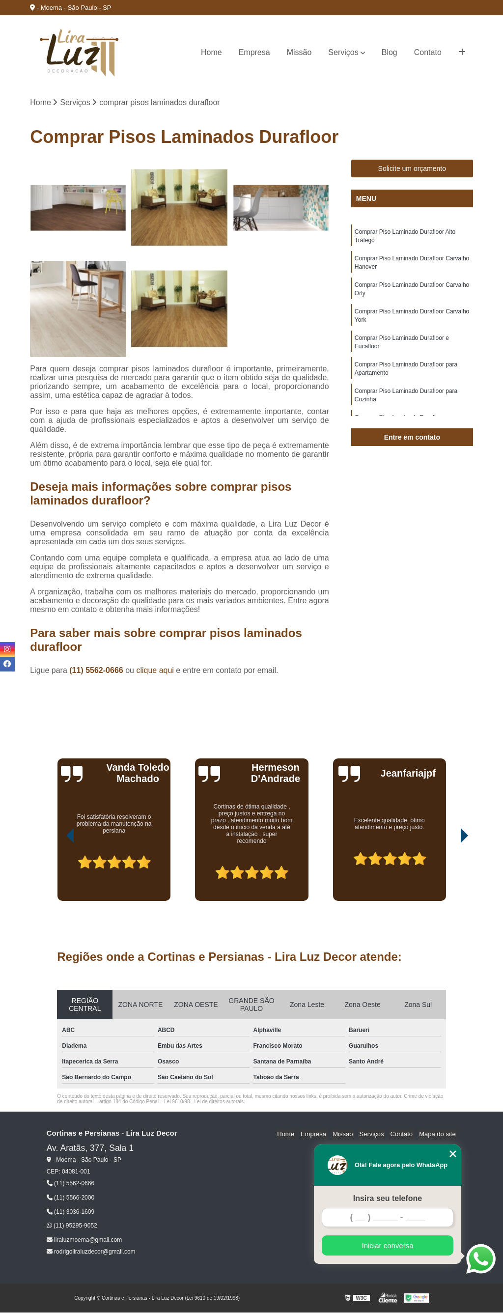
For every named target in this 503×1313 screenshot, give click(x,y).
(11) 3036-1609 (70, 1211)
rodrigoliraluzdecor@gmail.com (91, 1251)
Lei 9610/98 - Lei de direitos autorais (204, 1102)
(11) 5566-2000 (70, 1198)
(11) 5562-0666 (97, 671)
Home (211, 52)
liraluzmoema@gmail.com (84, 1239)
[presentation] (56, 873)
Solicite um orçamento (412, 169)
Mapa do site (438, 1134)
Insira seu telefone (387, 1198)
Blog (389, 52)
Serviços (343, 52)
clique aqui (155, 671)
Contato (428, 52)
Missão (299, 52)
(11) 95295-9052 (72, 1226)
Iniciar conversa (387, 1245)
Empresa (254, 52)
